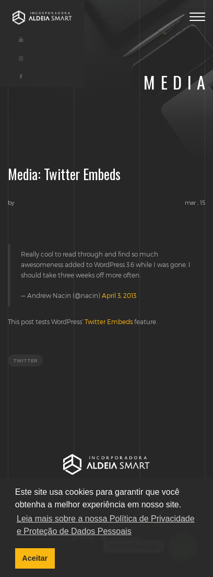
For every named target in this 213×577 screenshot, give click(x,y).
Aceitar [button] (35, 558)
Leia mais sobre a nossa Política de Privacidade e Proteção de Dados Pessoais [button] (106, 525)
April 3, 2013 (119, 295)
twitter (25, 360)
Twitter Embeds (109, 321)
